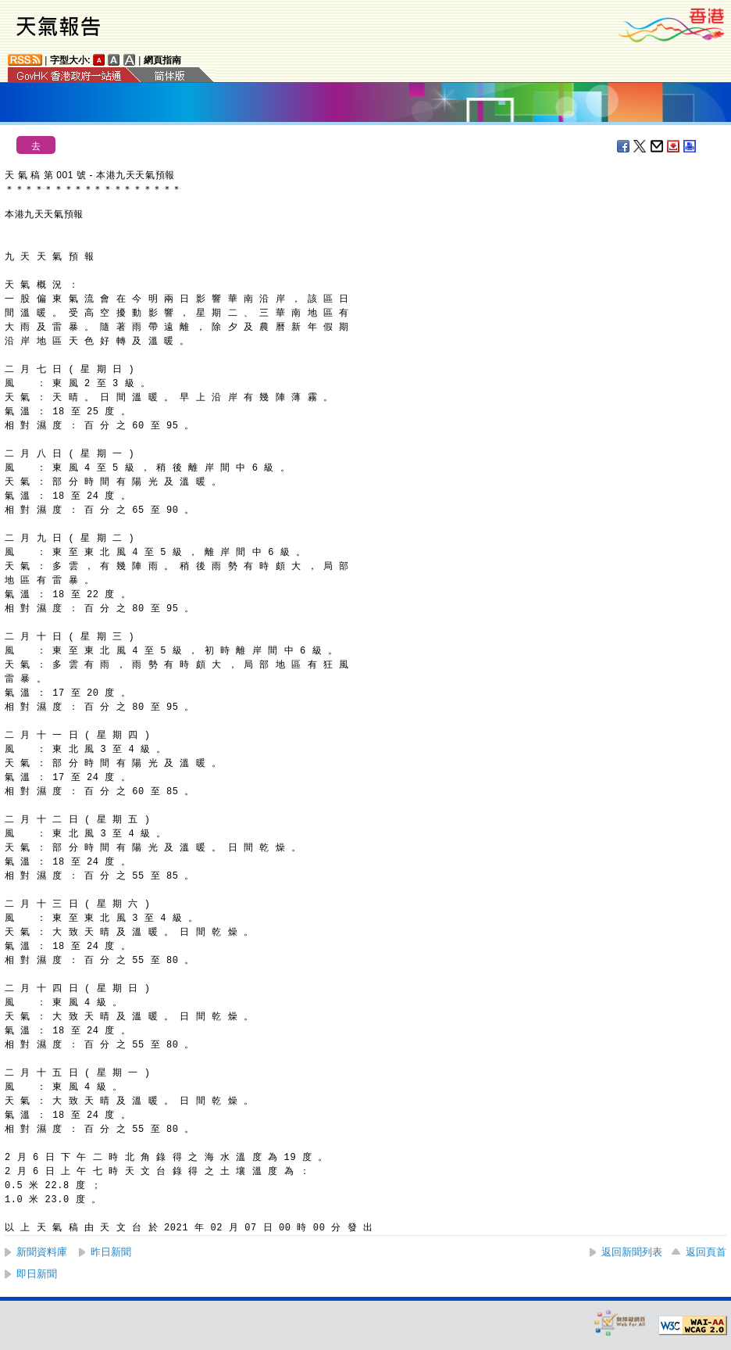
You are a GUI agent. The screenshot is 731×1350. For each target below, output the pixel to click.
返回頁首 (706, 1252)
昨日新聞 (111, 1252)
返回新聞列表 (631, 1252)
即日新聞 (36, 1274)
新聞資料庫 (41, 1252)
